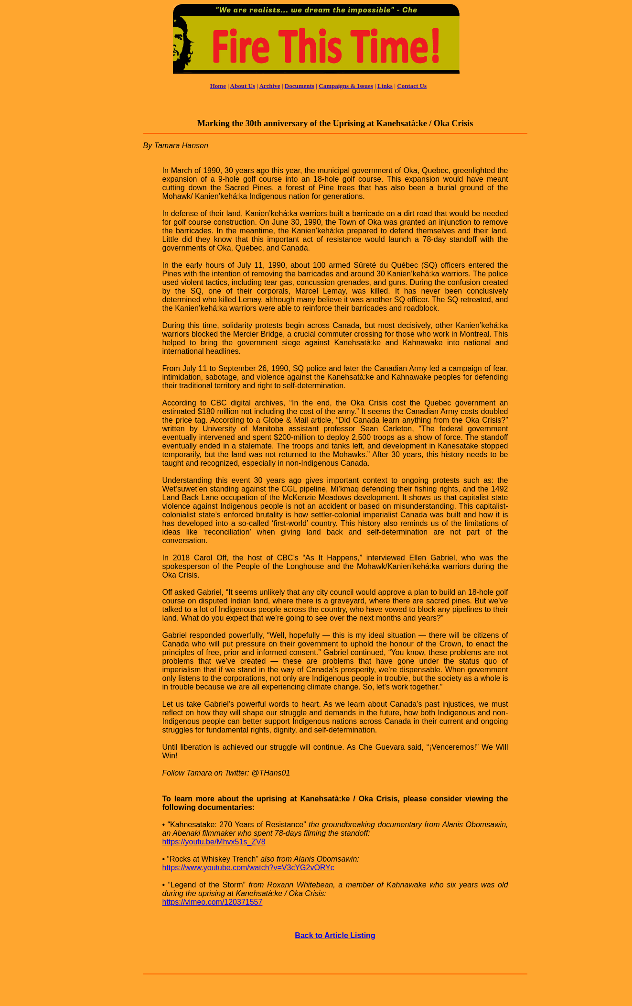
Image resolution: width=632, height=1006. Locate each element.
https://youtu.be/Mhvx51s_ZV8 (214, 842)
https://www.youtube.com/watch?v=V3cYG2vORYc (248, 868)
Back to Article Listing (335, 935)
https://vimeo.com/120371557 (212, 902)
